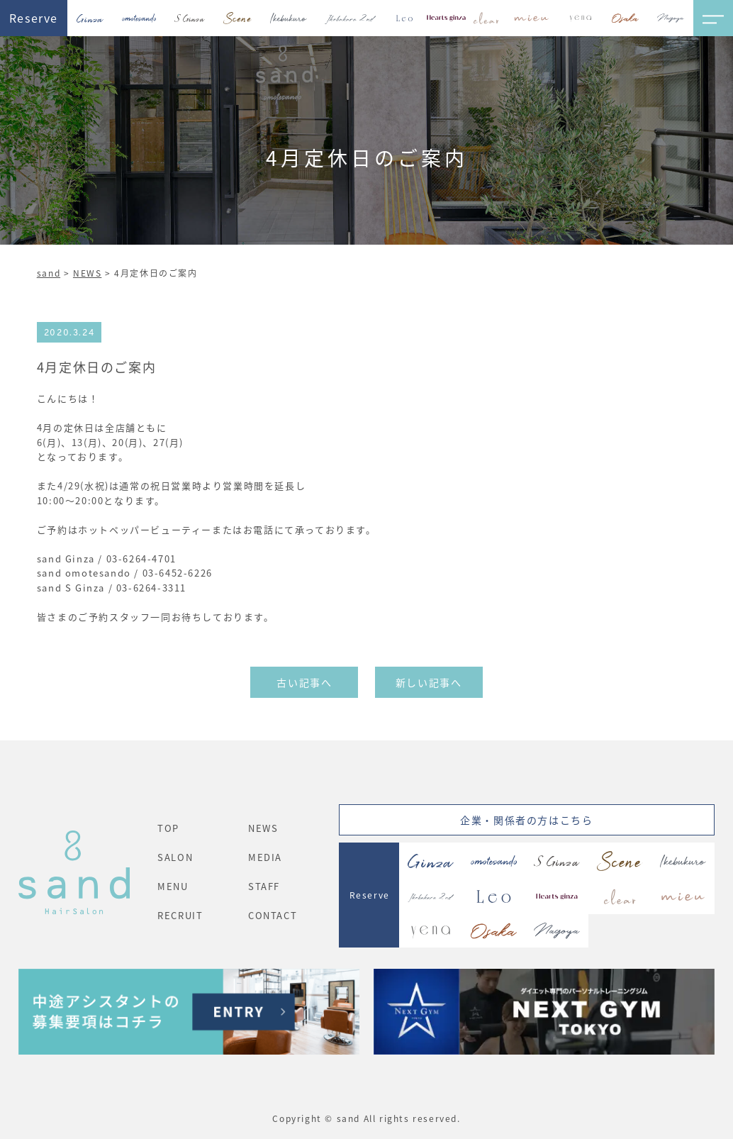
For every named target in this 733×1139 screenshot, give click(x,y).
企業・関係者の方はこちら (526, 820)
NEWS (87, 273)
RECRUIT (180, 915)
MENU (172, 886)
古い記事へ (304, 682)
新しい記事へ (429, 682)
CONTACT (272, 915)
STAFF (264, 886)
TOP (168, 828)
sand (48, 273)
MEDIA (265, 857)
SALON (175, 857)
